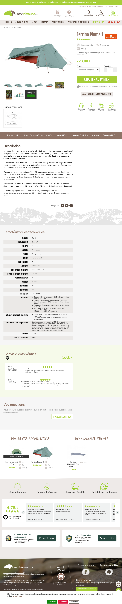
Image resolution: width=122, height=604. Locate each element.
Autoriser (31, 96)
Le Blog (109, 571)
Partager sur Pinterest (71, 205)
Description (12, 135)
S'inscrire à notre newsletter (87, 589)
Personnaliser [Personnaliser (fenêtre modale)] (74, 602)
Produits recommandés (104, 135)
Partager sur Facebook (62, 205)
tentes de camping (26, 589)
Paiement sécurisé (91, 110)
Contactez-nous (82, 110)
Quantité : (108, 66)
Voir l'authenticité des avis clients (14, 517)
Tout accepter (52, 602)
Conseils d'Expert (61, 575)
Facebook (86, 571)
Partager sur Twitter (67, 205)
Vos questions (80, 135)
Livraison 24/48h (101, 110)
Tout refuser (63, 602)
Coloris (79, 66)
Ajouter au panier (96, 79)
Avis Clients (62, 135)
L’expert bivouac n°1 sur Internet (13, 573)
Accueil (5, 27)
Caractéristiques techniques (37, 135)
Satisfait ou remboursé (112, 110)
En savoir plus (46, 538)
